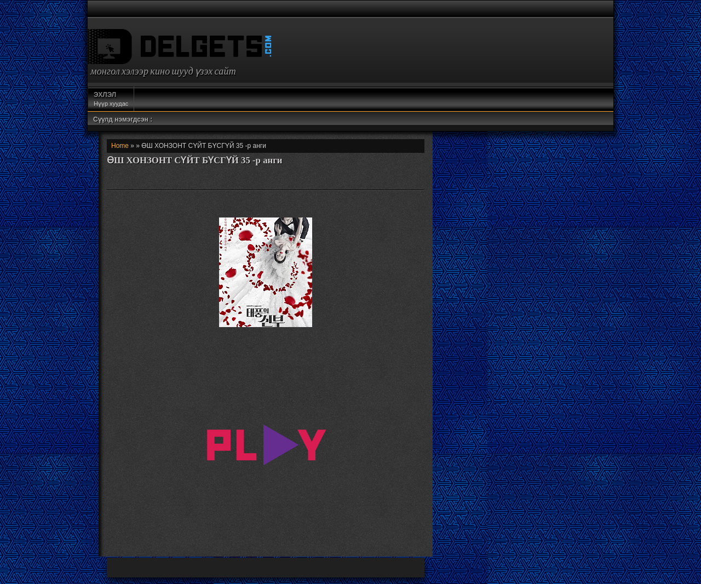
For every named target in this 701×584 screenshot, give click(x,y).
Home (120, 146)
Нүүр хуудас (111, 98)
